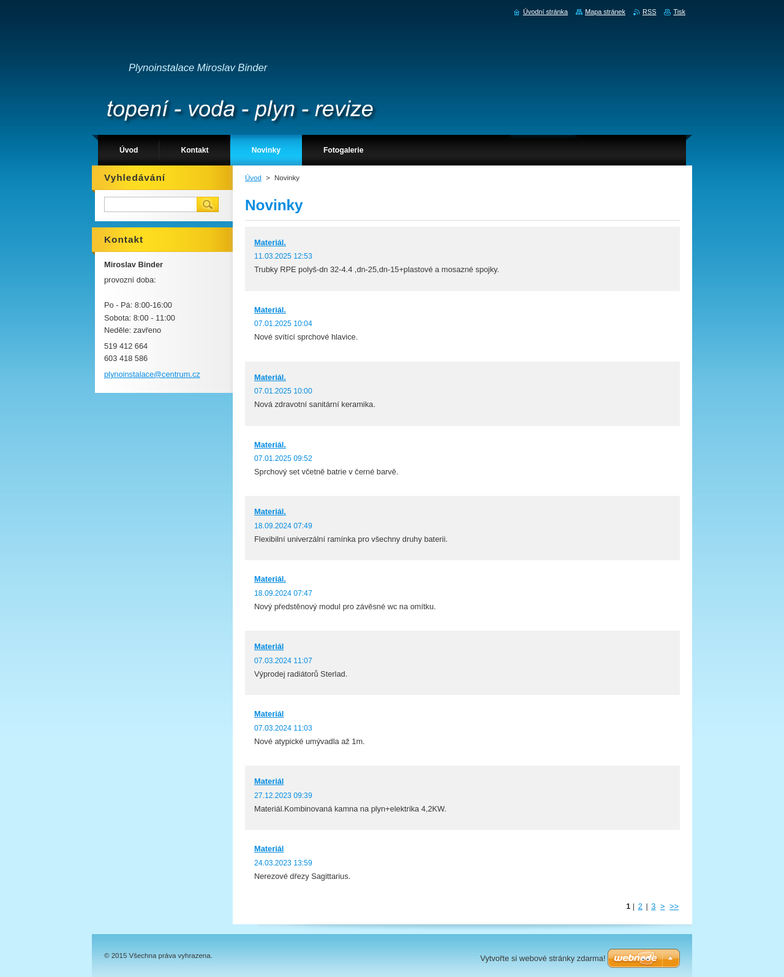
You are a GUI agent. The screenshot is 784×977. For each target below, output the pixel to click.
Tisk (679, 11)
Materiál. (270, 242)
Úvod (253, 177)
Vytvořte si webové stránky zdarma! (543, 958)
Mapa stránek (605, 11)
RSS (649, 11)
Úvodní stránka (545, 11)
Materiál (269, 646)
